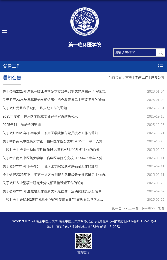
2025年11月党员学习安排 (22, 125)
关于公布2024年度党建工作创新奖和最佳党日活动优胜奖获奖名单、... (55, 191)
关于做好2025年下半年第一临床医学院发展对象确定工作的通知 (50, 166)
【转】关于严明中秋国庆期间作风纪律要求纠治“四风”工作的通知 (51, 150)
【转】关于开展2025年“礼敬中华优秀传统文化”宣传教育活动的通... (53, 200)
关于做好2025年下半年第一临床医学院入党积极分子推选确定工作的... (55, 175)
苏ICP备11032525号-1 (140, 221)
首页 (128, 77)
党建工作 (141, 77)
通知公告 (157, 77)
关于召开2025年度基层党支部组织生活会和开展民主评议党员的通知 (54, 100)
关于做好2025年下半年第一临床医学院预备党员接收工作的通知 (50, 133)
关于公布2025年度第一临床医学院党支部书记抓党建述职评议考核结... (55, 91)
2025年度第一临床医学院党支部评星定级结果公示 (40, 116)
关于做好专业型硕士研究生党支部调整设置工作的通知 (43, 183)
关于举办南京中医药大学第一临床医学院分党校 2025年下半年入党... (54, 141)
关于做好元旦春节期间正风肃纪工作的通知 (35, 108)
